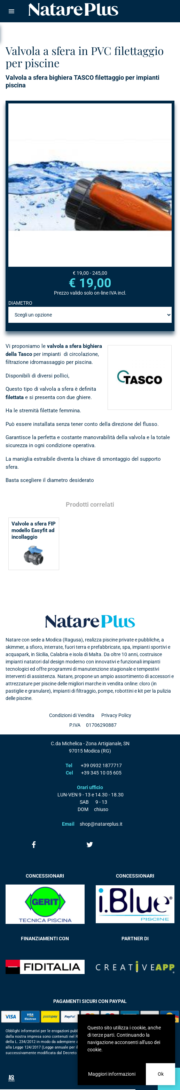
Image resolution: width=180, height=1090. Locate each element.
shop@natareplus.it (101, 824)
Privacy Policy (116, 715)
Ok (161, 1074)
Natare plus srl (90, 621)
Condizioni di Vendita (71, 715)
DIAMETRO (20, 303)
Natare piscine (73, 9)
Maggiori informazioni (111, 1074)
